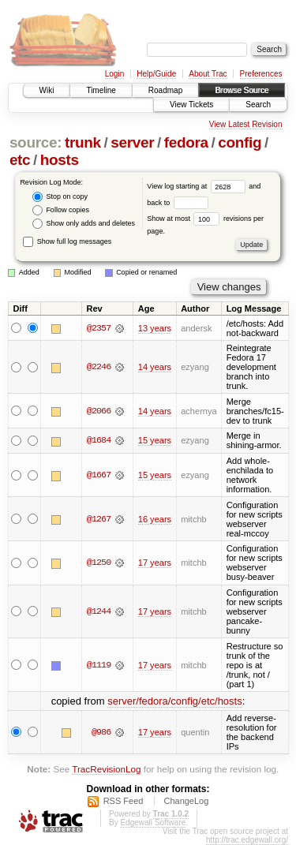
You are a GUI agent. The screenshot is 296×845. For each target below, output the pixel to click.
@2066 (99, 411)
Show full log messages (67, 241)
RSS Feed (123, 801)
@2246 (99, 367)
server (132, 142)
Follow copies (60, 210)
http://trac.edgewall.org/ (247, 840)
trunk (83, 142)
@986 (101, 732)
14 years (154, 367)
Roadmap (165, 90)
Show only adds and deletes (83, 224)
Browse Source (241, 90)
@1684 (99, 440)
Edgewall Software (152, 822)
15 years (154, 440)
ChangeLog (185, 801)
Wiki (46, 90)
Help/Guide (156, 73)
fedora (186, 142)
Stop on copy (60, 197)
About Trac (208, 73)
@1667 (99, 475)
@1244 (99, 611)
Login (114, 73)
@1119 (99, 665)
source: (35, 142)
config (239, 142)
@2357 (99, 328)
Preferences (261, 73)
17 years (154, 562)
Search (258, 104)
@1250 (99, 562)
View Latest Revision (246, 124)
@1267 (99, 519)
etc (19, 159)
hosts (59, 159)
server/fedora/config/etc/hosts (174, 701)
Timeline (100, 90)
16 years (154, 519)
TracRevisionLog (106, 769)
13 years (154, 328)
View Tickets (191, 104)
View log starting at (198, 186)
